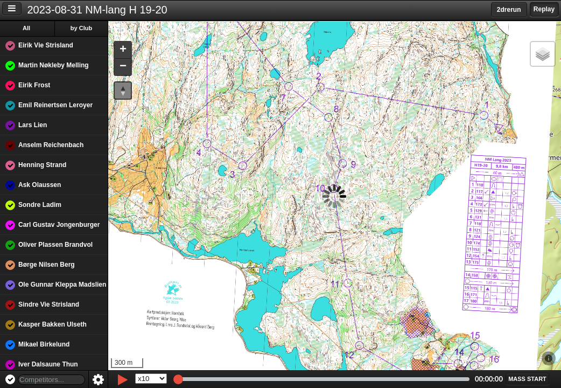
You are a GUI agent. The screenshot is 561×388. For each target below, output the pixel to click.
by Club (81, 28)
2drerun (509, 9)
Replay (544, 9)
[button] (123, 50)
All (26, 28)
